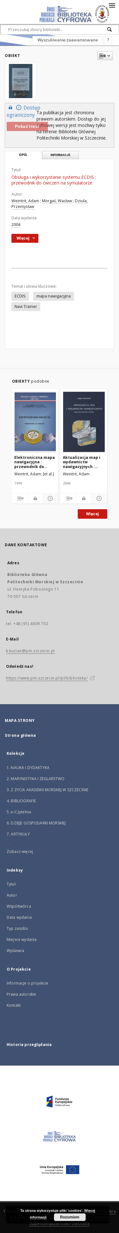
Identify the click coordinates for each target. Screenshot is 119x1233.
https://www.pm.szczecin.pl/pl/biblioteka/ (47, 678)
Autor (12, 895)
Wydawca (15, 950)
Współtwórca (19, 906)
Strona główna (20, 735)
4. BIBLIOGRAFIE (21, 801)
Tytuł (11, 884)
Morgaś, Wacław (57, 200)
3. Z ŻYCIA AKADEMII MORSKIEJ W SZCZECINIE (47, 789)
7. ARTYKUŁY (18, 834)
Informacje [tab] (60, 155)
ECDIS (20, 296)
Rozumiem (69, 1217)
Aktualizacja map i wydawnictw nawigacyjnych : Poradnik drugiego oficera (82, 462)
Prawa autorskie (21, 994)
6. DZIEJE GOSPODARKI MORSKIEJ (36, 823)
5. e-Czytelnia (19, 812)
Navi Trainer (26, 306)
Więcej (92, 513)
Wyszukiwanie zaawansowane (67, 39)
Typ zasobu (17, 928)
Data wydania (19, 917)
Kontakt (14, 1005)
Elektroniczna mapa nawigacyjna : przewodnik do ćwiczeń (34, 462)
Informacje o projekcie (27, 983)
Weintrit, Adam (25, 200)
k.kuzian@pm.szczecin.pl (30, 651)
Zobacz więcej (20, 851)
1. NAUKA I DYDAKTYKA (28, 767)
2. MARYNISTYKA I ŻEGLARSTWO (35, 778)
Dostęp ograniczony (23, 111)
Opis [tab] (23, 155)
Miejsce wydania (21, 939)
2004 (15, 224)
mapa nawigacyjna (53, 296)
